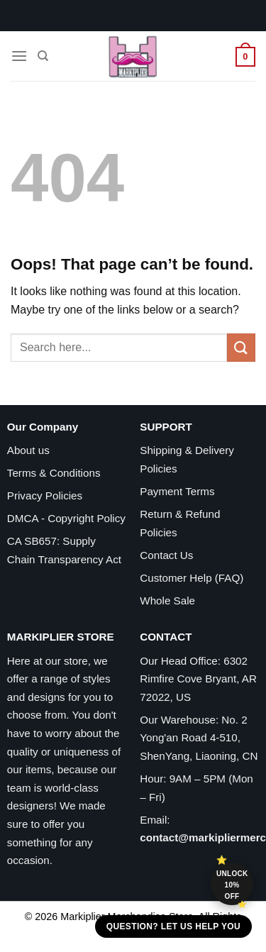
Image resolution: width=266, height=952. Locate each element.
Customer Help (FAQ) (191, 578)
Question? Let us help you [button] (173, 926)
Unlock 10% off (232, 885)
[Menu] (19, 55)
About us (28, 450)
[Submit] (241, 347)
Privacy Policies (44, 495)
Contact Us (166, 555)
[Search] (43, 56)
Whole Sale (167, 600)
